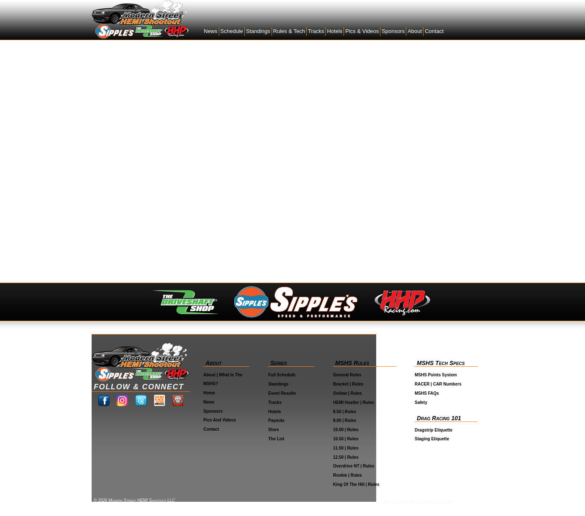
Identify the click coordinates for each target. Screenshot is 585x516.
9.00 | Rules (344, 420)
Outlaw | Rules (347, 393)
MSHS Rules (352, 363)
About (415, 31)
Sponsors (393, 31)
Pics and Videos (219, 420)
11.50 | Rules (346, 448)
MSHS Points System (436, 375)
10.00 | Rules (346, 429)
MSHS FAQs (427, 393)
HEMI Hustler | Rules (353, 402)
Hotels (334, 31)
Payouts (276, 420)
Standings (258, 31)
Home (209, 393)
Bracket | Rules (348, 384)
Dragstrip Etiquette (433, 430)
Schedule (232, 31)
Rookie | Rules (347, 475)
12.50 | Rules (346, 457)
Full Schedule (281, 375)
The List (276, 439)
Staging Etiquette (432, 439)
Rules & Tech (289, 31)
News (211, 31)
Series (278, 363)
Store (273, 429)
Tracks (316, 31)
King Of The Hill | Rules (356, 484)
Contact (434, 31)
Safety (421, 402)
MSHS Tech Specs (440, 363)
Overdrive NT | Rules (353, 466)
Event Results (282, 393)
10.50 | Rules (346, 439)
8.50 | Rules (344, 411)
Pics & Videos (362, 31)
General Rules (347, 375)
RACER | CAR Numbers (438, 384)
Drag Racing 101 (439, 418)
